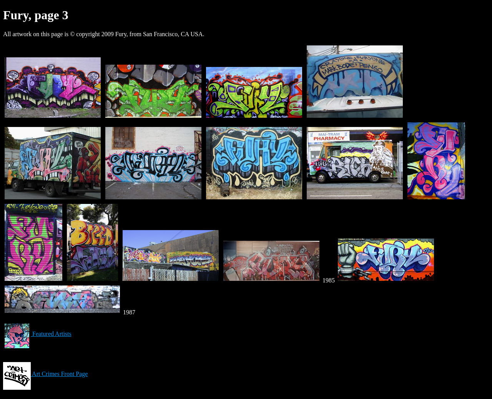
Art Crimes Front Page (45, 374)
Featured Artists (37, 334)
